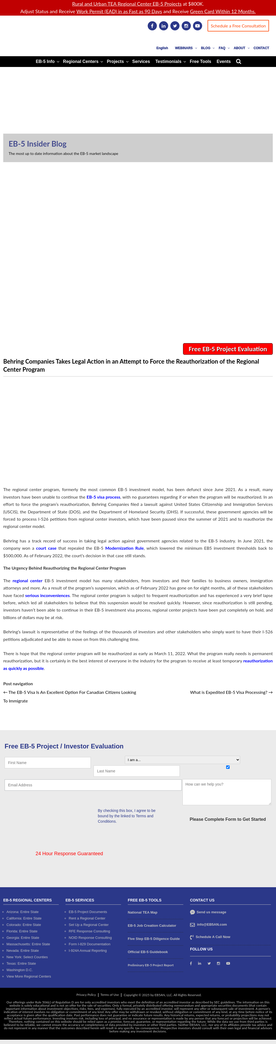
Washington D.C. (19, 970)
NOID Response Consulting (90, 938)
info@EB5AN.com (212, 924)
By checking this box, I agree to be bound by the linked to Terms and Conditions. (127, 815)
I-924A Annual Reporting (88, 951)
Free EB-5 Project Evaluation (228, 349)
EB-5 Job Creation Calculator (152, 926)
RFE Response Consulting (89, 931)
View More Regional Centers (28, 976)
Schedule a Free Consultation (238, 25)
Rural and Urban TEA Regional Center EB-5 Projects (127, 4)
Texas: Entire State (21, 963)
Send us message (208, 912)
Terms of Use (110, 995)
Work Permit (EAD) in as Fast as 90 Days (119, 11)
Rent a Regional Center (87, 918)
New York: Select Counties (27, 957)
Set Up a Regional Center (89, 925)
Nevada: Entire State (22, 951)
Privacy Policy (86, 995)
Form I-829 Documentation (90, 944)
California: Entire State (24, 918)
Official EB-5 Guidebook (148, 952)
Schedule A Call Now (213, 937)
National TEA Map (142, 912)
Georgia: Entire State (22, 938)
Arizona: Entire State (22, 912)
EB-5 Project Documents (88, 912)
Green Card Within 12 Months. (223, 11)
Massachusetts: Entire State (28, 944)
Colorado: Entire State (23, 925)
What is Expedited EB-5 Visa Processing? (231, 692)
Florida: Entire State (21, 931)
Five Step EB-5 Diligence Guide (154, 939)
